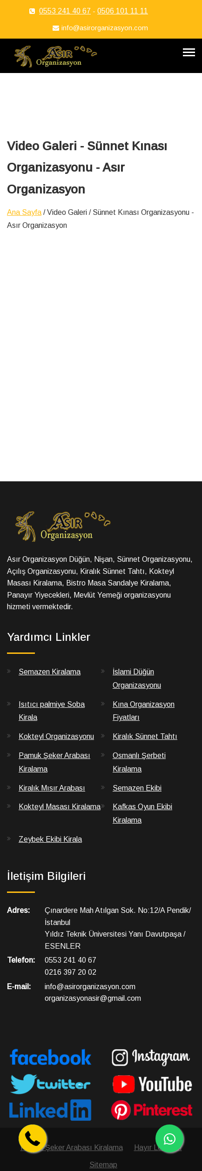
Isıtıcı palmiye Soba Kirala (52, 711)
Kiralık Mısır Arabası (52, 788)
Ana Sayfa (24, 212)
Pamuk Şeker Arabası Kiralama (54, 762)
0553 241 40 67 (65, 11)
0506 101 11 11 (122, 11)
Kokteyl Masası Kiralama (60, 807)
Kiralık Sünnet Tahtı (145, 736)
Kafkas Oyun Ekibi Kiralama (142, 813)
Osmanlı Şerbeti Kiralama (139, 762)
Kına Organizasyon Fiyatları (144, 711)
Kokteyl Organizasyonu (56, 736)
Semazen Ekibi (137, 788)
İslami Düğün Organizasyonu (137, 678)
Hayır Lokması (158, 1147)
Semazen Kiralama (50, 672)
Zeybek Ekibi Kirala (50, 839)
